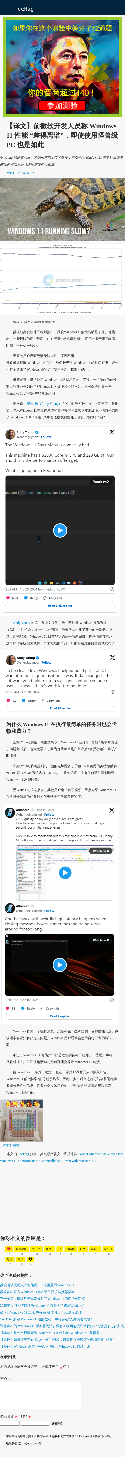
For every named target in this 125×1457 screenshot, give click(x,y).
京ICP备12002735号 (30, 1448)
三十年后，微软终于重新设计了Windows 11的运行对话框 (42, 1299)
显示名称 (8, 1422)
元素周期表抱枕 (9, 1145)
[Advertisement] (62, 1197)
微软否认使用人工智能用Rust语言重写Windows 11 (37, 1285)
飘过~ (49, 1249)
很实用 (70, 1249)
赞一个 (36, 1249)
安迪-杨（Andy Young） (44, 403)
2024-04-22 (26, 173)
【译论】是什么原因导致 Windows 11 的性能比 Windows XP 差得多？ (51, 1333)
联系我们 (11, 1448)
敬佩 (10, 1259)
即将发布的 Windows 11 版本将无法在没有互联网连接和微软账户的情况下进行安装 (62, 1326)
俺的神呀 (21, 1249)
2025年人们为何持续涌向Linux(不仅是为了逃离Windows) (42, 1305)
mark (108, 1249)
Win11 (11, 173)
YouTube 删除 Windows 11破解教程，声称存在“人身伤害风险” (46, 1319)
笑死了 (95, 1249)
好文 (83, 1249)
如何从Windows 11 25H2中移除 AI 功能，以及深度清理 (41, 1312)
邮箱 (26, 1422)
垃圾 (20, 1259)
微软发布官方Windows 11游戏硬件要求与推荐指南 (37, 1292)
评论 (5, 1379)
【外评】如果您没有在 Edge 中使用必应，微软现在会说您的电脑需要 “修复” (57, 1339)
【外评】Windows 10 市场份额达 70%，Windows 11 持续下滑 (45, 1346)
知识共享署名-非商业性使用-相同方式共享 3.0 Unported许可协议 (62, 1441)
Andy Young (21, 623)
